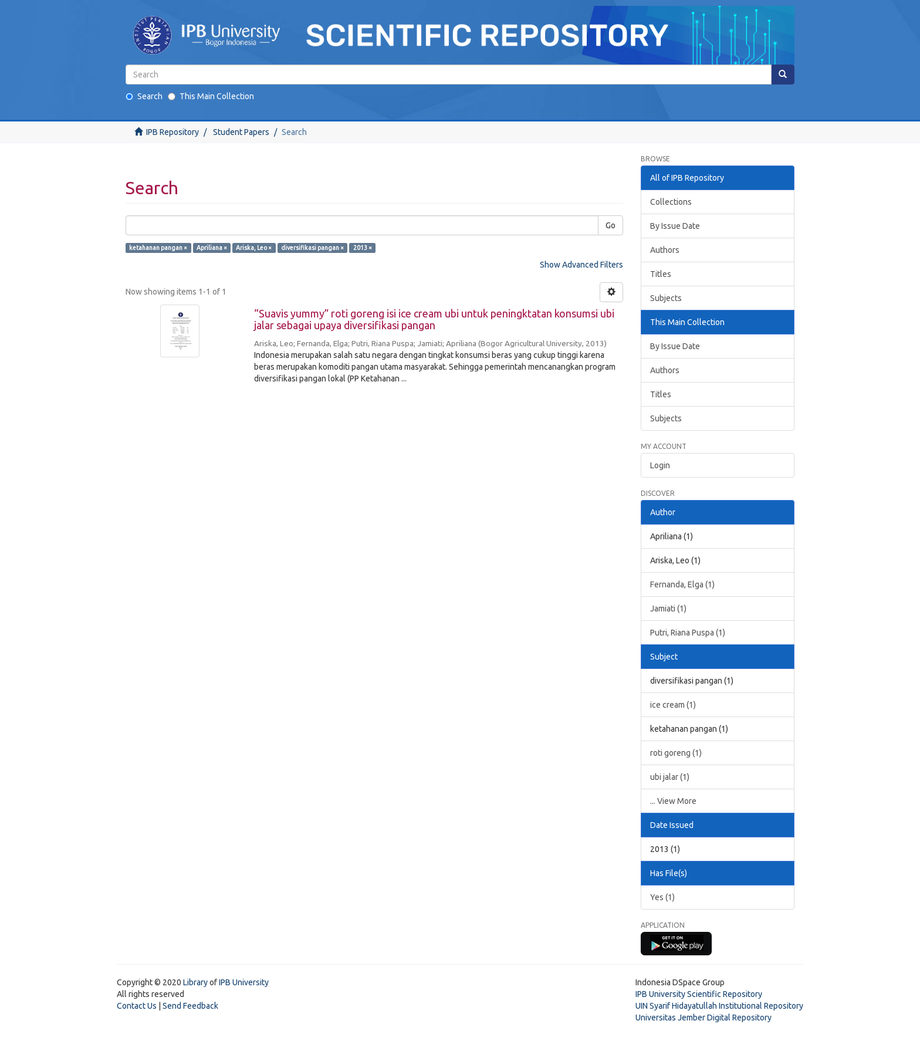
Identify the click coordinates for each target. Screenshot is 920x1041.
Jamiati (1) (668, 608)
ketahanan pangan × (158, 247)
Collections (671, 202)
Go (610, 225)
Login (660, 465)
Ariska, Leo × (254, 247)
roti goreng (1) (676, 753)
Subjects (666, 298)
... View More (673, 801)
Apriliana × (212, 247)
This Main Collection (211, 96)
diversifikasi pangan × (312, 247)
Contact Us (137, 1005)
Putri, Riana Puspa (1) (687, 632)
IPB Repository (172, 132)
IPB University (244, 982)
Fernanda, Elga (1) (682, 584)
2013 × (362, 247)
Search (144, 96)
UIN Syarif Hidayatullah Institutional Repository (719, 1005)
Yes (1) (662, 897)
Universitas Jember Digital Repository (703, 1017)
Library (195, 982)
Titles (660, 274)
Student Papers (241, 132)
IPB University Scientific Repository (698, 994)
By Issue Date (675, 226)
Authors (664, 250)
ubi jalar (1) (669, 777)
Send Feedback (190, 1005)
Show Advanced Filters (581, 264)
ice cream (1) (673, 704)
